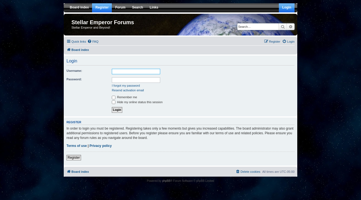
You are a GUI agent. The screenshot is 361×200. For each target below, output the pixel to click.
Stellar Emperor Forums (102, 22)
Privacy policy (101, 146)
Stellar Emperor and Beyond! (90, 27)
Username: (74, 70)
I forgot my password (126, 85)
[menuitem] (92, 41)
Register (74, 158)
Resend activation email (128, 90)
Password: (74, 79)
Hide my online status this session (137, 102)
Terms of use (76, 146)
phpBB (166, 180)
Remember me (124, 97)
